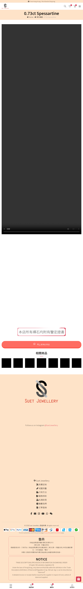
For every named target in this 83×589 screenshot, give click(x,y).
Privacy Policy (47, 533)
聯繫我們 (43, 503)
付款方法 (43, 492)
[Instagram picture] (29, 433)
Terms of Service (57, 533)
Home (31, 17)
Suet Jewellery (42, 480)
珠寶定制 (43, 484)
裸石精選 (40, 17)
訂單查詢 (43, 507)
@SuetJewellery (51, 425)
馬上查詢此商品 (41, 344)
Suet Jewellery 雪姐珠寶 (37, 525)
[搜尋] (65, 6)
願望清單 (71, 5)
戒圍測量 (43, 488)
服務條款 (43, 495)
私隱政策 (43, 499)
